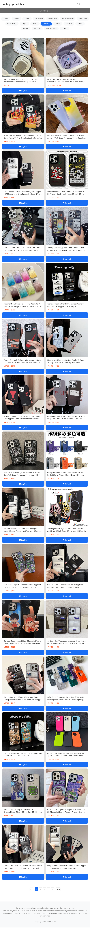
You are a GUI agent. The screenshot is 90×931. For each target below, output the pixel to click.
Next (58, 889)
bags (24, 24)
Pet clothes (37, 29)
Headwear (69, 24)
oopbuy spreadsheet (14, 4)
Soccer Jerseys (12, 24)
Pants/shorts (83, 19)
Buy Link (23, 90)
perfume (25, 29)
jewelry (80, 24)
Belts (35, 24)
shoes (6, 19)
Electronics (46, 24)
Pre (31, 889)
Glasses (57, 24)
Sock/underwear (51, 29)
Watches (16, 19)
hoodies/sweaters (67, 19)
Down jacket (39, 19)
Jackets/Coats (52, 19)
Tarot (64, 29)
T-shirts (27, 19)
